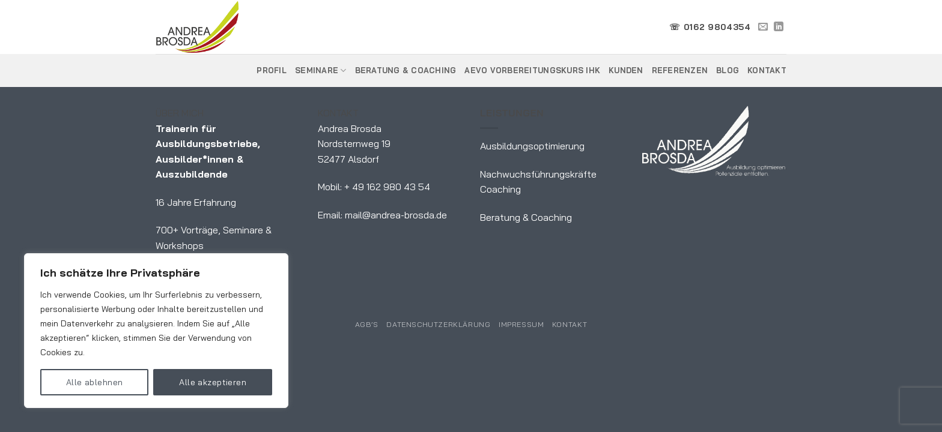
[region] (156, 330)
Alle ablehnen (94, 382)
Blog (727, 70)
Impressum (521, 324)
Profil (272, 70)
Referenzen (680, 70)
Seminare (321, 70)
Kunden (626, 70)
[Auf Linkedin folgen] (778, 27)
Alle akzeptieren (212, 382)
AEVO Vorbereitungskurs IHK (532, 70)
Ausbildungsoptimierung (532, 146)
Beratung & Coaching (406, 70)
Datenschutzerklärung (438, 324)
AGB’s (366, 324)
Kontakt (766, 70)
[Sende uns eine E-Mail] (763, 27)
